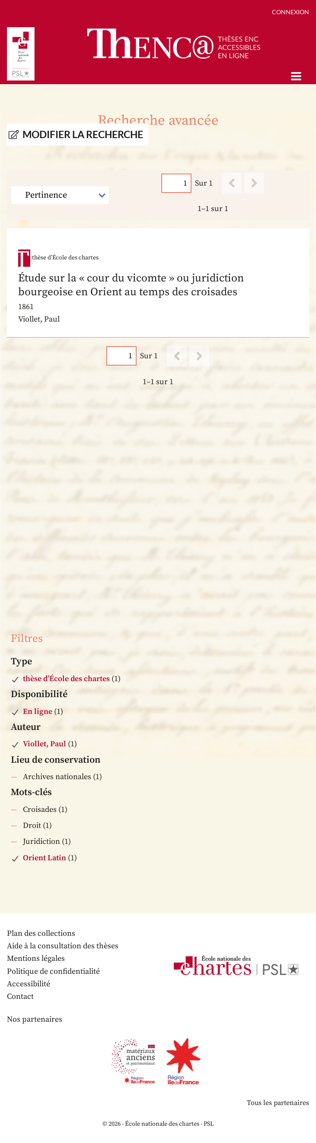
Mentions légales (36, 958)
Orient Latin (44, 858)
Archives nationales (57, 777)
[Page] (176, 183)
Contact (20, 996)
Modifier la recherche (82, 134)
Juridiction (41, 841)
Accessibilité (28, 984)
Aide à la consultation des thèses (62, 946)
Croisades (40, 810)
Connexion (290, 12)
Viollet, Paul (44, 744)
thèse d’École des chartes (66, 679)
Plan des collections (41, 933)
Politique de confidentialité (53, 971)
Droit (32, 825)
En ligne (37, 712)
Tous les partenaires (278, 1103)
